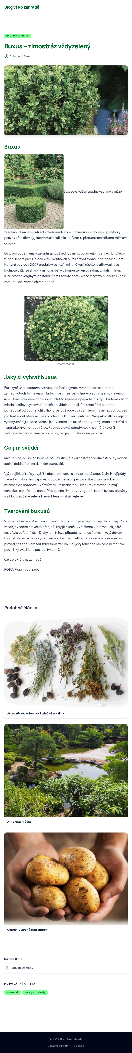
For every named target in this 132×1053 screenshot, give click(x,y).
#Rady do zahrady (35, 992)
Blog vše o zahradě (21, 7)
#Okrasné (12, 992)
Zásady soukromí (58, 1045)
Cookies (79, 1045)
